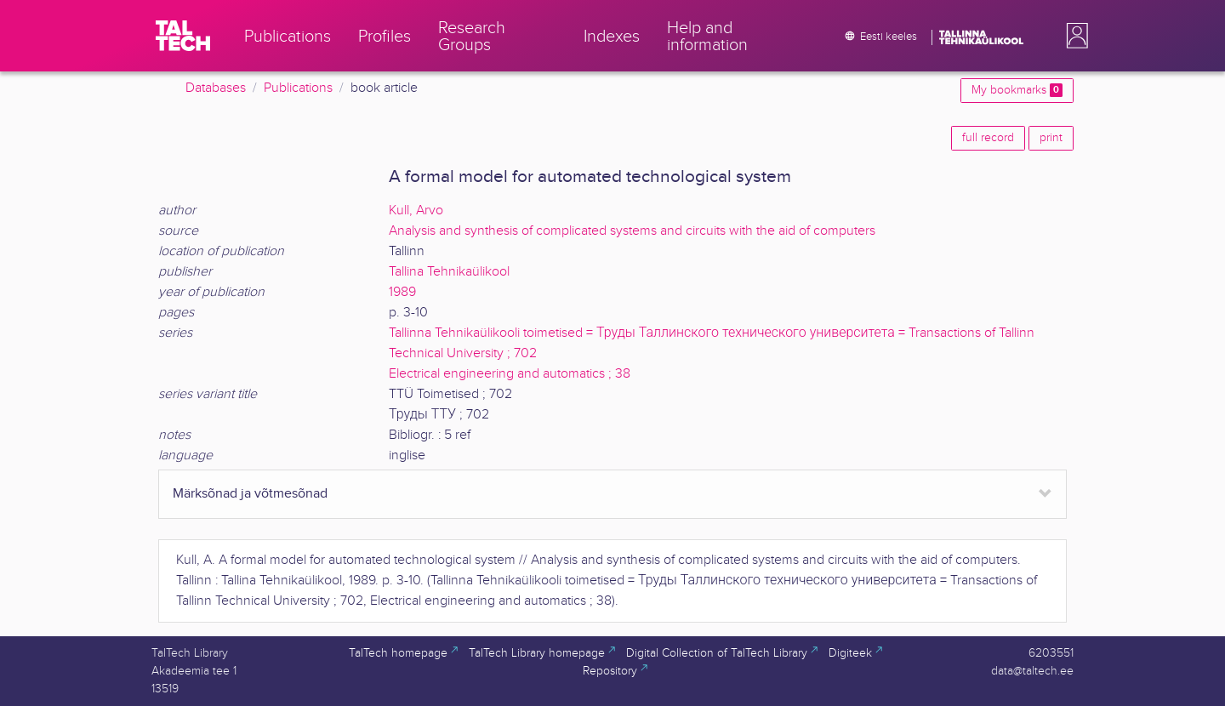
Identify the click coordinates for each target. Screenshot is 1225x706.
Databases (215, 88)
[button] (1074, 35)
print (1051, 138)
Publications (298, 88)
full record (988, 138)
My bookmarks (1017, 90)
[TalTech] (183, 36)
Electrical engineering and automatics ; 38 (509, 374)
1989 (402, 292)
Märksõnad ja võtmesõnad (250, 494)
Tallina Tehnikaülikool (449, 272)
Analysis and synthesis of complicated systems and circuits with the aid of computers (632, 231)
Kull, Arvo (416, 210)
